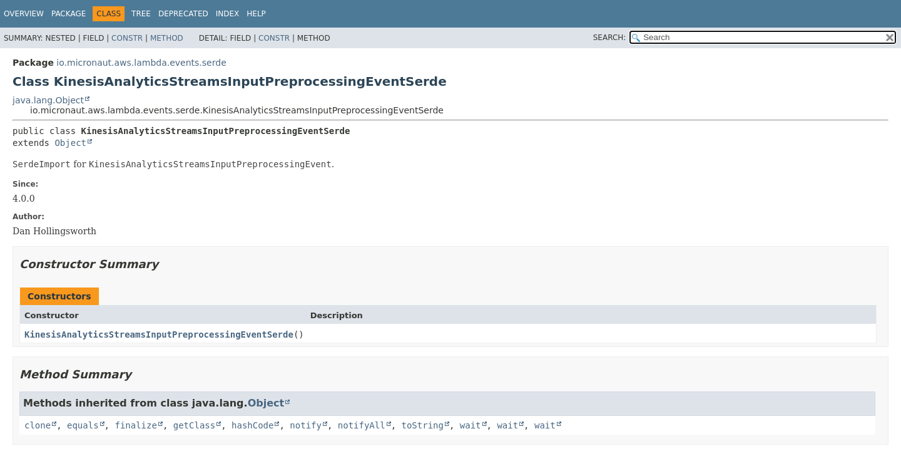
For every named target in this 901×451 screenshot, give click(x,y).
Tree (141, 13)
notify (306, 425)
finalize (135, 425)
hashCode (252, 425)
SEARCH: (609, 37)
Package (68, 13)
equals (83, 425)
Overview (24, 13)
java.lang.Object (48, 100)
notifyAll (361, 425)
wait (470, 425)
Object (70, 143)
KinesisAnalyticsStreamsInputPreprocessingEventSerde (158, 334)
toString (423, 425)
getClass (194, 425)
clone (37, 425)
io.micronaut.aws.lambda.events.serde (141, 63)
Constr (127, 38)
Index (228, 13)
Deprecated (183, 13)
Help (256, 13)
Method (166, 38)
